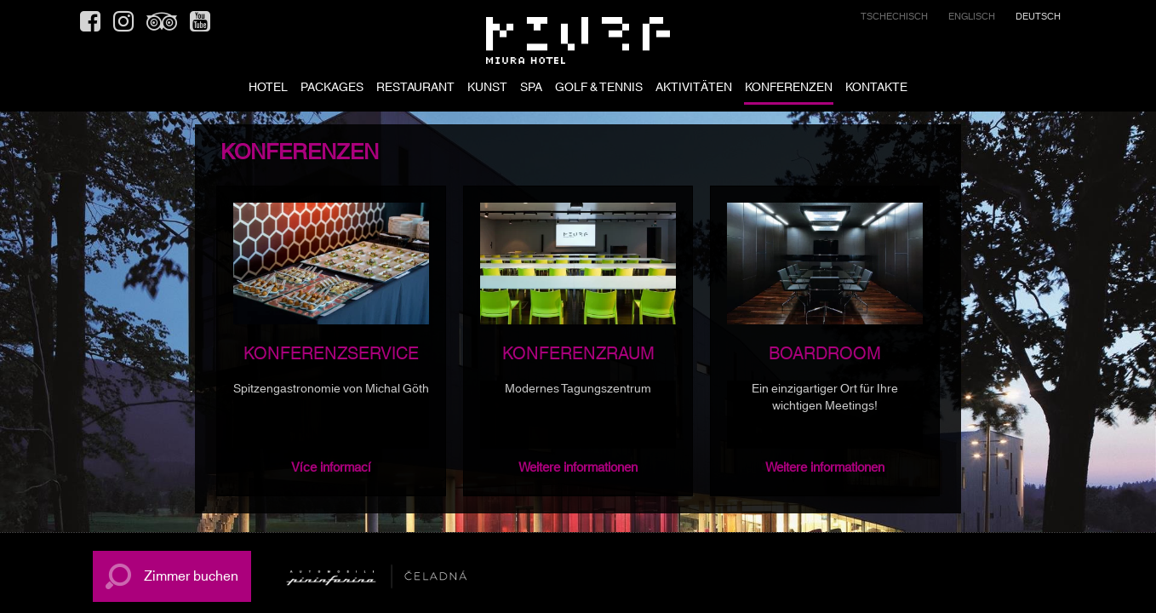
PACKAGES (331, 89)
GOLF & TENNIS (599, 89)
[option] (331, 341)
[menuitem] (894, 19)
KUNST (487, 89)
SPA (531, 89)
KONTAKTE (876, 89)
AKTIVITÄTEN (693, 89)
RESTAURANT (415, 89)
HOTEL (268, 89)
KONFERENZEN (789, 89)
